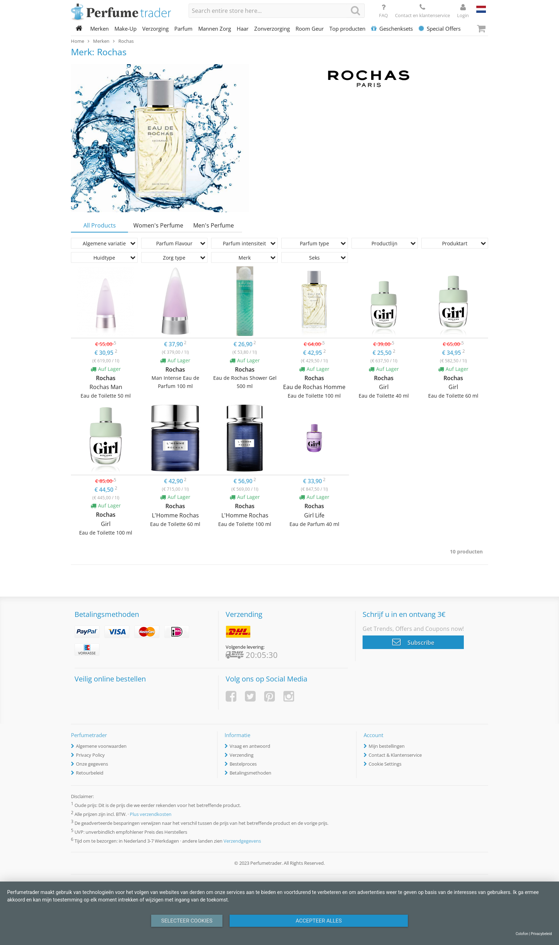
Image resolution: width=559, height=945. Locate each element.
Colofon (522, 934)
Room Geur (310, 28)
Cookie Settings (385, 764)
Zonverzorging (272, 28)
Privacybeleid (541, 934)
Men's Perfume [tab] (213, 225)
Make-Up (125, 28)
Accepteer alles (319, 921)
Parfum (183, 28)
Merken (99, 28)
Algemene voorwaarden (101, 746)
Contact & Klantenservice (395, 755)
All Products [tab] (99, 225)
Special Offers (440, 28)
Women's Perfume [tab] (158, 225)
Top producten (347, 28)
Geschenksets (392, 28)
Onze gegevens (92, 764)
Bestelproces (243, 764)
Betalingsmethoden (250, 773)
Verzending (241, 755)
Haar (242, 28)
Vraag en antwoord (250, 746)
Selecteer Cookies (186, 921)
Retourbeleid (89, 773)
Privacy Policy (90, 755)
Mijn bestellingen (387, 746)
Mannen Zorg (214, 28)
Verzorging (155, 28)
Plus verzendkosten (150, 814)
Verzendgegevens (242, 841)
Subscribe (413, 642)
